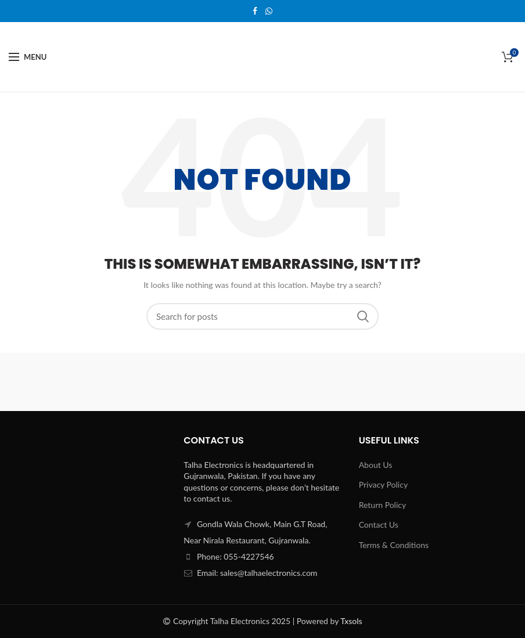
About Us (376, 465)
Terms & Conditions (394, 545)
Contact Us (378, 524)
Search (362, 316)
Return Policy (383, 505)
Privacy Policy (383, 484)
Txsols (351, 621)
